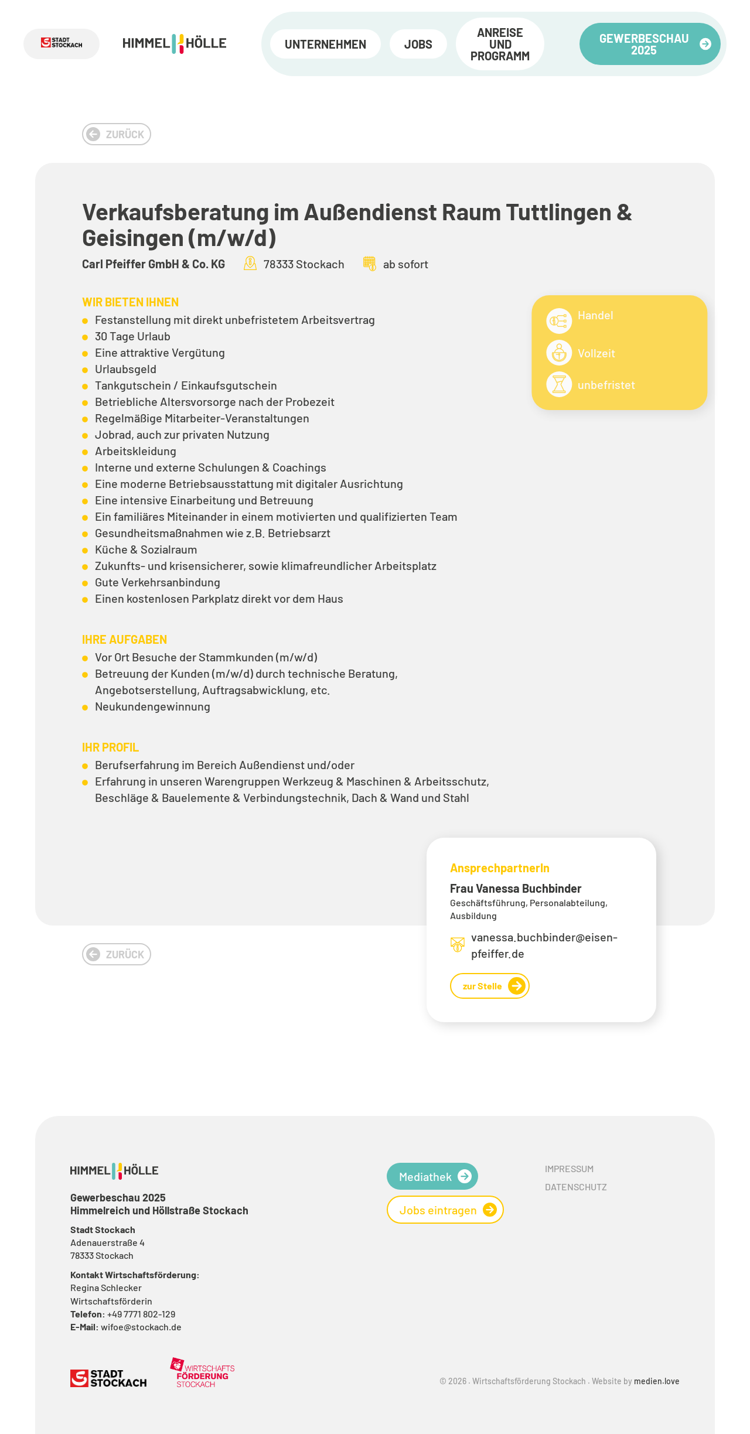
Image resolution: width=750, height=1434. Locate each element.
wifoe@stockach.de (141, 1326)
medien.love (657, 1381)
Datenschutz (576, 1186)
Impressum (569, 1168)
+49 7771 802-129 (141, 1313)
